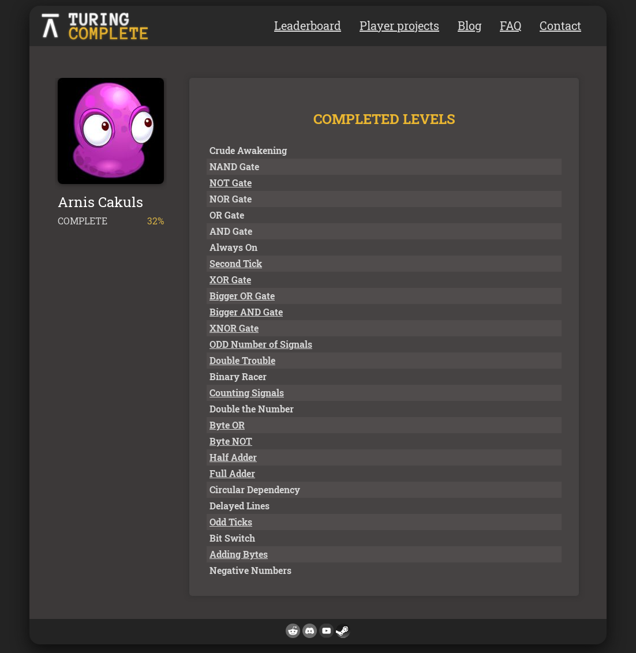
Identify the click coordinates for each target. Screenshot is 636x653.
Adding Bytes (238, 554)
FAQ (510, 25)
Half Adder (233, 457)
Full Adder (232, 473)
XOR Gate (230, 279)
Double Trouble (242, 360)
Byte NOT (230, 441)
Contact (560, 25)
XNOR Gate (234, 328)
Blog (469, 25)
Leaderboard (307, 25)
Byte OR (227, 425)
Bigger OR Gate (242, 296)
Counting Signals (246, 392)
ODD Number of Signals (260, 344)
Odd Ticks (230, 522)
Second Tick (235, 263)
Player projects (399, 25)
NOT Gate (230, 183)
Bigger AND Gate (246, 312)
